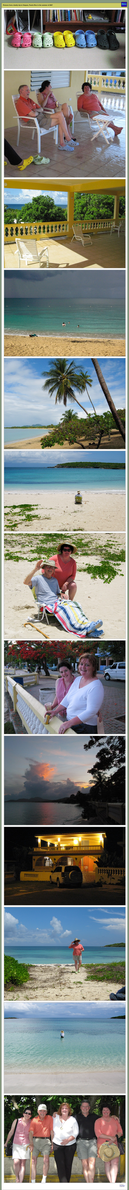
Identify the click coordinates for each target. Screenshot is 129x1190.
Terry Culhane (122, 1185)
